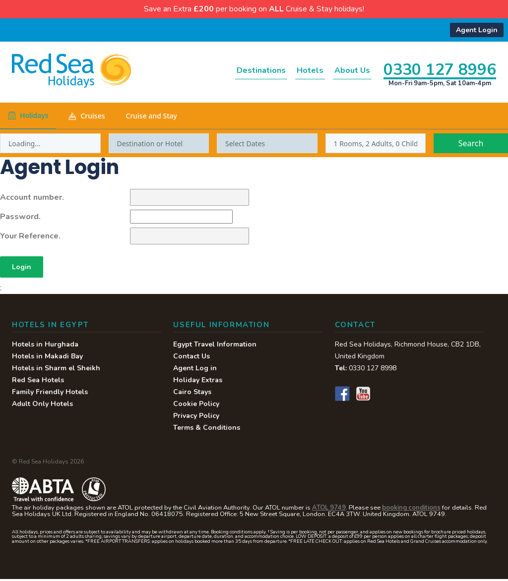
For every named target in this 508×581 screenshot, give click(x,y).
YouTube (363, 395)
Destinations (229, 71)
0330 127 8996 (439, 69)
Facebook (342, 395)
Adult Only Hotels (42, 405)
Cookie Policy (196, 405)
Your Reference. (30, 236)
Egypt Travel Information (214, 346)
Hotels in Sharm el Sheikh (56, 370)
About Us (345, 71)
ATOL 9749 (329, 509)
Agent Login (477, 30)
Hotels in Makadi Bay (47, 358)
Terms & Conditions (206, 429)
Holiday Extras (197, 382)
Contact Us (191, 358)
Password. (20, 217)
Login (22, 268)
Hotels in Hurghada (45, 346)
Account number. (32, 197)
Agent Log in (195, 370)
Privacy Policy (196, 417)
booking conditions (411, 509)
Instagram (384, 395)
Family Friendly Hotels (50, 394)
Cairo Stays (192, 394)
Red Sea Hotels (38, 382)
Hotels (291, 71)
